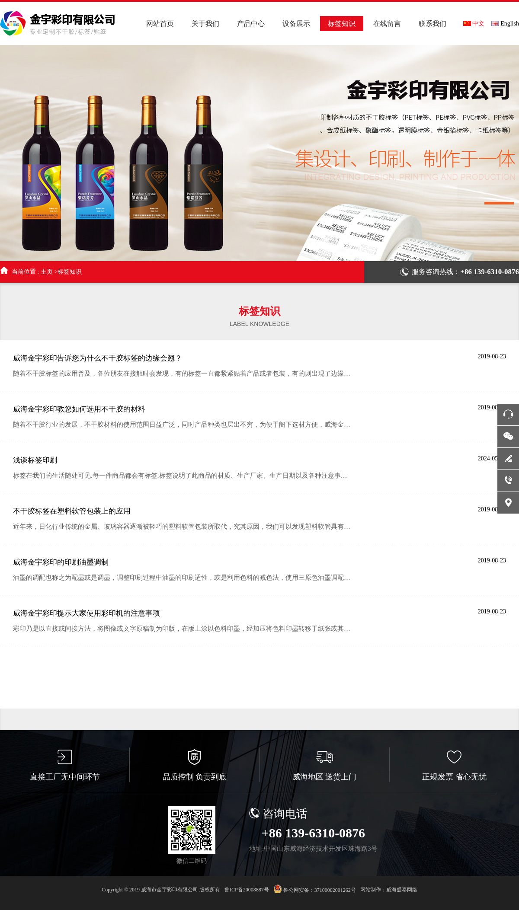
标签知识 (70, 271)
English (505, 23)
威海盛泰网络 (401, 890)
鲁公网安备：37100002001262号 (314, 888)
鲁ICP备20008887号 (246, 890)
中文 (473, 23)
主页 (47, 271)
